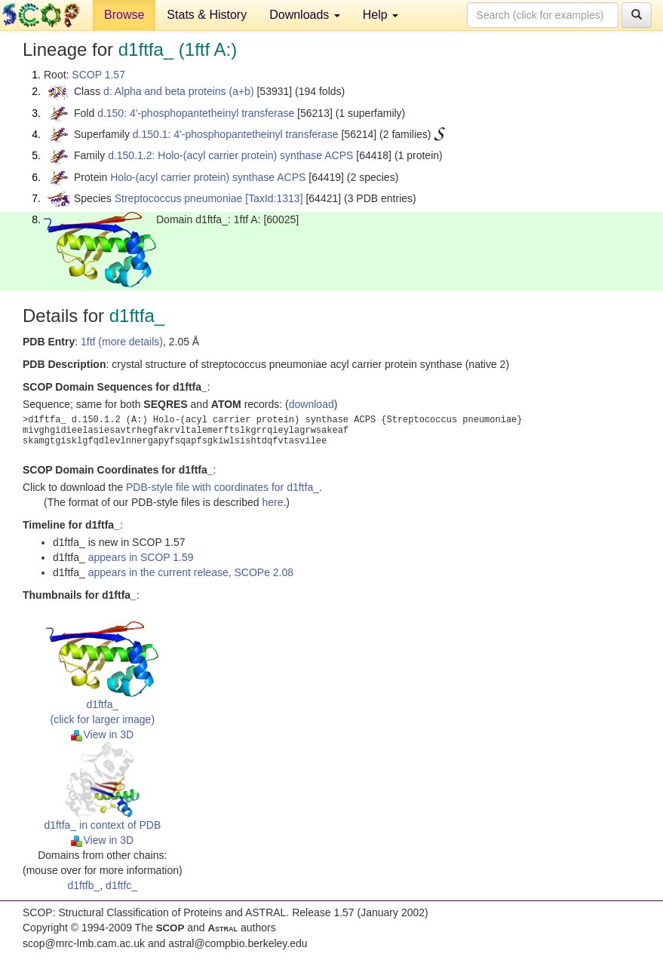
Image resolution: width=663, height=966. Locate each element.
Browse (124, 14)
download (311, 404)
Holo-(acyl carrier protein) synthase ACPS (207, 177)
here (272, 502)
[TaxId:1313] (273, 198)
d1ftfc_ (121, 885)
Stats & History (207, 14)
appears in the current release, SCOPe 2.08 (190, 572)
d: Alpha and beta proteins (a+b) (178, 91)
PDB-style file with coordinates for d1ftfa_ (222, 487)
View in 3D (102, 734)
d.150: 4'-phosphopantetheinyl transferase (195, 113)
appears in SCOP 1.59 (141, 557)
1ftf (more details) (122, 342)
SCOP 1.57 (98, 75)
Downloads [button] (304, 14)
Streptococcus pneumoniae (179, 198)
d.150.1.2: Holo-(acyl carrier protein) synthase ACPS (230, 155)
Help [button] (380, 14)
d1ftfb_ (84, 885)
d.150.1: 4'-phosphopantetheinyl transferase (236, 134)
